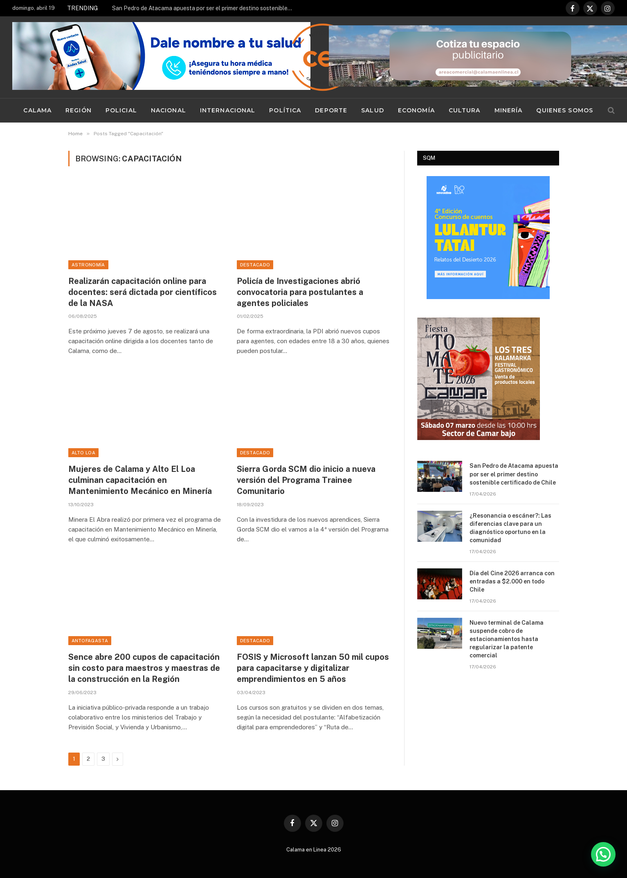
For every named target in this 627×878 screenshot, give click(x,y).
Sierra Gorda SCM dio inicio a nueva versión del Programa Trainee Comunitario (306, 480)
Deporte (331, 110)
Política (285, 110)
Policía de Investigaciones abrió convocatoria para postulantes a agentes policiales (300, 292)
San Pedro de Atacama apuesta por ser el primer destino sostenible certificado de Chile (204, 8)
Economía (416, 110)
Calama (37, 110)
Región (78, 110)
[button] (603, 854)
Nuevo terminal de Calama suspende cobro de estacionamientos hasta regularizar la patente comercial (507, 639)
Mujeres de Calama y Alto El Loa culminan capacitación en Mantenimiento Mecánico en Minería (140, 480)
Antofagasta (90, 640)
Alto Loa (84, 452)
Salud (372, 110)
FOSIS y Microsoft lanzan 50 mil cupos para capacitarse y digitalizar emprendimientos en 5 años (313, 668)
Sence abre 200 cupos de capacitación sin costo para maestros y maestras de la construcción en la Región (144, 668)
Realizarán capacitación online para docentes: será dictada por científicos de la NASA (142, 292)
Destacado (255, 264)
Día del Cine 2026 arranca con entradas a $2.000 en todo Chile (512, 581)
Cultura (465, 110)
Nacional (168, 110)
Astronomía (88, 264)
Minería (508, 110)
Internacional (228, 110)
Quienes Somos (564, 110)
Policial (121, 110)
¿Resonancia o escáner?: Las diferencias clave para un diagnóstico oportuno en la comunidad (510, 527)
